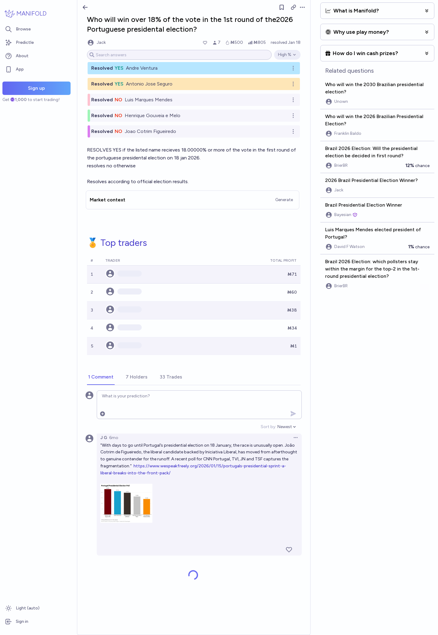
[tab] (101, 377)
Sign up (36, 88)
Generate (284, 199)
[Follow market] (282, 7)
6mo (113, 437)
